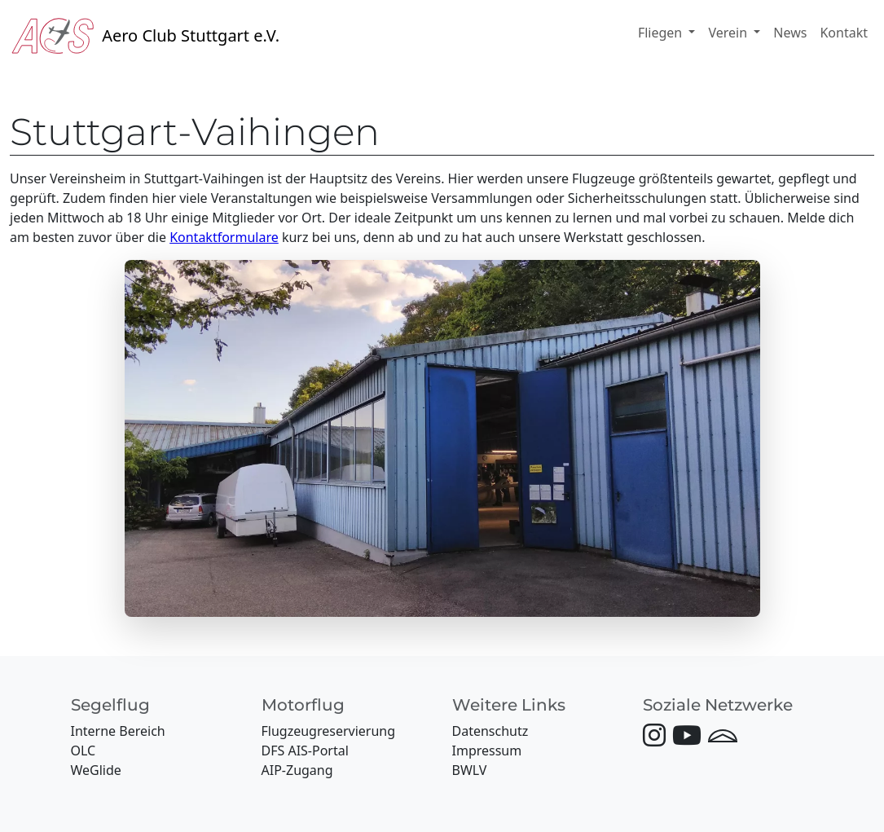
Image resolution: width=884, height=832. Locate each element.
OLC (83, 750)
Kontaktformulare (224, 237)
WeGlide (96, 770)
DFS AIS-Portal (305, 750)
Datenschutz (490, 731)
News (790, 33)
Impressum (487, 750)
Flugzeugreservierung (329, 731)
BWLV (469, 770)
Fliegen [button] (662, 33)
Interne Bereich (118, 731)
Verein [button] (729, 33)
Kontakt (844, 33)
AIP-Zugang (297, 770)
